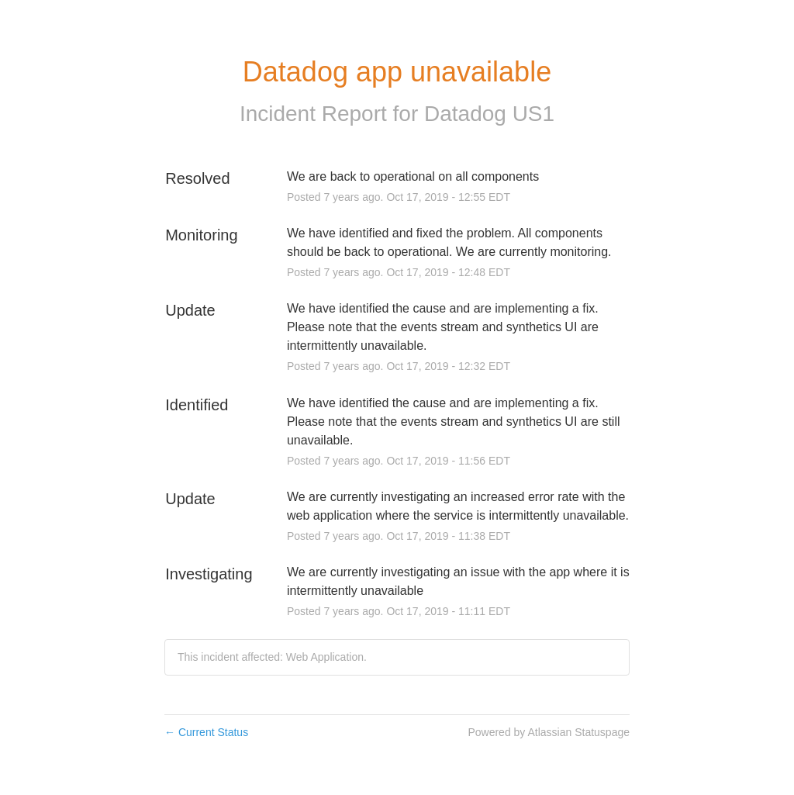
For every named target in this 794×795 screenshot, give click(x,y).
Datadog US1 (489, 114)
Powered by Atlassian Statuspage (549, 732)
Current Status (206, 732)
